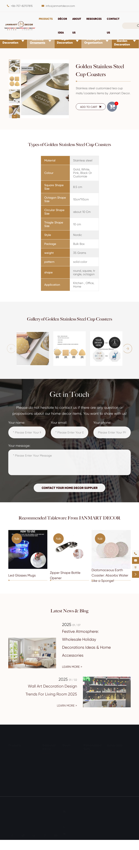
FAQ (109, 763)
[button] (14, 61)
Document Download (113, 755)
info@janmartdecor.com (60, 5)
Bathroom (69, 760)
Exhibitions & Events (118, 781)
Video (110, 769)
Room (66, 744)
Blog (109, 775)
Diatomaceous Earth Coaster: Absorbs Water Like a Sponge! (110, 578)
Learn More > (72, 669)
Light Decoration (65, 40)
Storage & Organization (93, 40)
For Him (88, 763)
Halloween (48, 763)
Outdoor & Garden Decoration (122, 40)
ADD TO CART (91, 106)
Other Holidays (51, 782)
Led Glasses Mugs (22, 578)
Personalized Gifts (93, 746)
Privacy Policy (35, 823)
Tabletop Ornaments (37, 40)
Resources (94, 18)
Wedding (47, 776)
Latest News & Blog (69, 610)
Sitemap (13, 823)
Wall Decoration (10, 40)
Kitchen (67, 766)
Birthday (47, 770)
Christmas (48, 757)
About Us (112, 787)
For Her (88, 757)
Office (66, 787)
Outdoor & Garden (69, 780)
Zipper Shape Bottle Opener (65, 577)
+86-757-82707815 (22, 5)
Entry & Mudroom (73, 772)
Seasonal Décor (48, 746)
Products (46, 18)
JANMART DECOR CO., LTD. (40, 811)
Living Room (70, 754)
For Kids (88, 770)
